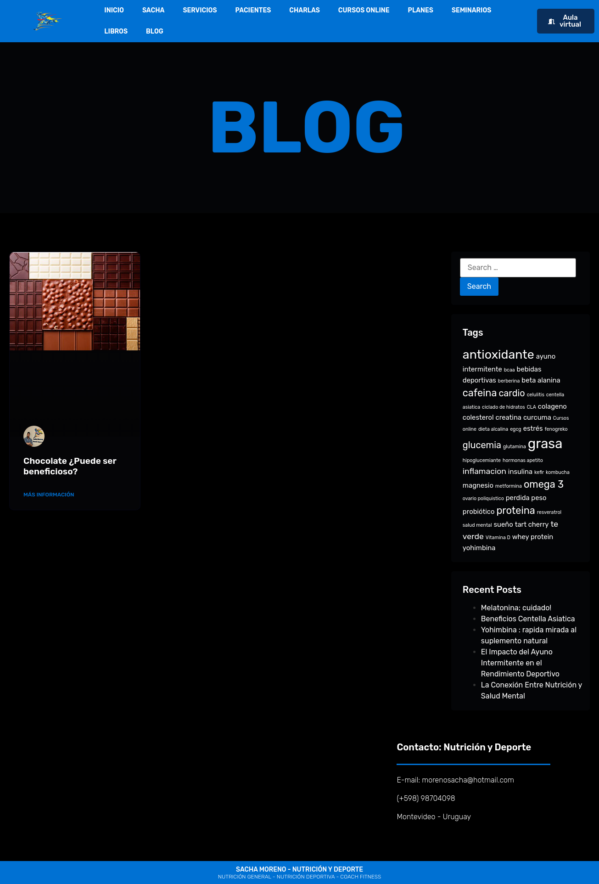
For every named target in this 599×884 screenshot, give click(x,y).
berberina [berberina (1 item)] (509, 381)
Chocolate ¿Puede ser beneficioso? (69, 466)
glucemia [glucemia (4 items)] (482, 444)
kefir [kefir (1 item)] (539, 472)
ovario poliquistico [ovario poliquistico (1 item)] (483, 498)
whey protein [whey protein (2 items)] (533, 537)
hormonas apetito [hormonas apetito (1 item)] (523, 460)
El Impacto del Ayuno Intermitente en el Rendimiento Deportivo (520, 663)
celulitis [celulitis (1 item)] (535, 395)
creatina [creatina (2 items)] (509, 417)
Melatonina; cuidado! (516, 607)
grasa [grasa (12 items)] (545, 443)
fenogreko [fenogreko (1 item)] (555, 429)
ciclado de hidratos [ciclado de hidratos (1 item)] (503, 407)
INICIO (114, 10)
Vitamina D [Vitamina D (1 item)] (498, 538)
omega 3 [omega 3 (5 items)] (544, 484)
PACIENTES (253, 10)
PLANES (420, 10)
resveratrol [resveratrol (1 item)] (549, 512)
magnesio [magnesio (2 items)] (478, 485)
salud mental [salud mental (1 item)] (477, 525)
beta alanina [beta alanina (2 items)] (540, 380)
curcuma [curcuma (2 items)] (537, 417)
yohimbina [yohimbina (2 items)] (479, 548)
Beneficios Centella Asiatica (528, 618)
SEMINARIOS (471, 10)
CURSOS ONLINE (364, 10)
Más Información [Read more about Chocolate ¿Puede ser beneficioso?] (48, 494)
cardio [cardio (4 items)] (511, 393)
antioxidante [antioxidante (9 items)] (498, 354)
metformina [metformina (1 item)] (508, 486)
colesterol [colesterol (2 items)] (478, 417)
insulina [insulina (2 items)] (520, 471)
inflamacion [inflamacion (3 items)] (484, 471)
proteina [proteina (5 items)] (515, 510)
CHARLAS (304, 10)
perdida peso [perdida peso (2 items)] (526, 498)
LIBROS (116, 31)
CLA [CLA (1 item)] (531, 407)
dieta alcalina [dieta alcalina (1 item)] (493, 429)
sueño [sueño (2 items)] (503, 524)
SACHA (153, 10)
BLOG (154, 31)
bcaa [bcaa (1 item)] (509, 370)
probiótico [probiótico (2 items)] (479, 511)
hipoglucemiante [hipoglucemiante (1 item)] (482, 460)
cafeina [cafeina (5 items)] (480, 393)
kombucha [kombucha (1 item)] (558, 472)
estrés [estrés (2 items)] (533, 428)
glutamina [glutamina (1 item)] (514, 447)
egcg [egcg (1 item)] (515, 429)
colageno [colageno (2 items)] (552, 406)
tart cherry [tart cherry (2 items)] (532, 524)
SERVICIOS (200, 10)
